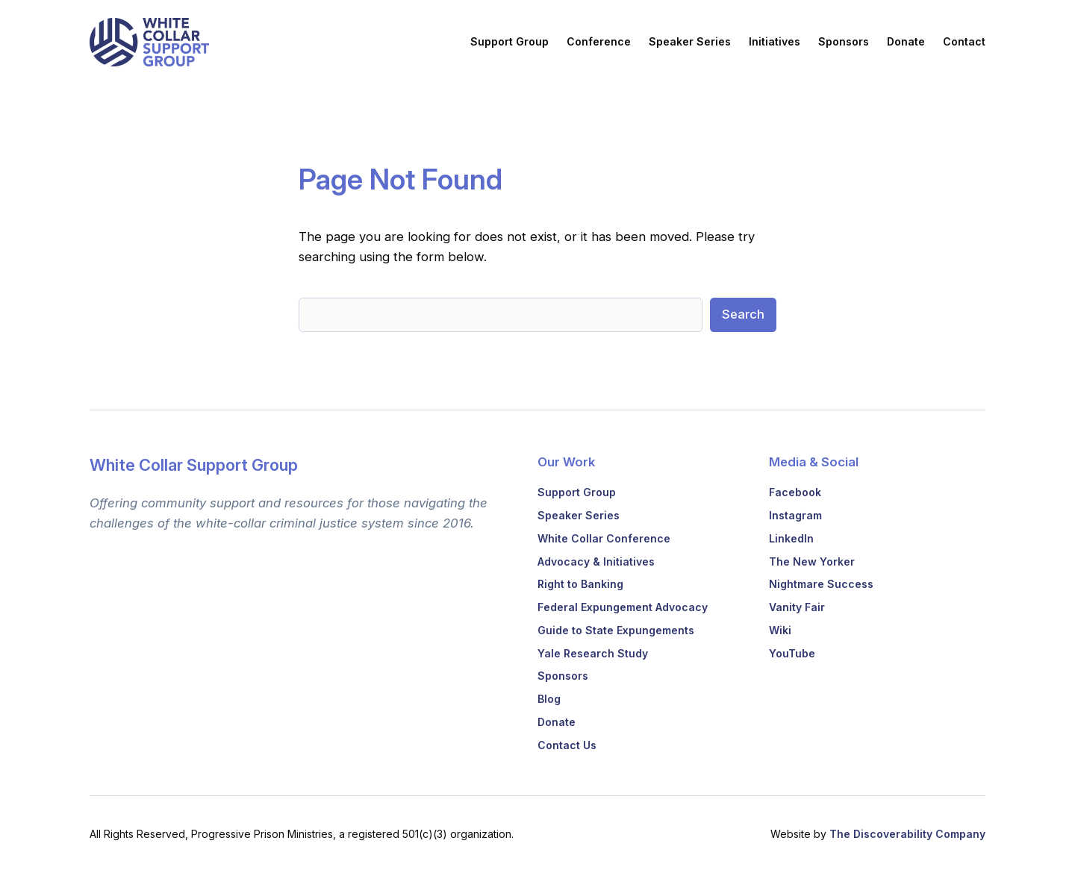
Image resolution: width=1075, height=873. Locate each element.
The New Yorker (812, 561)
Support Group (577, 492)
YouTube (792, 653)
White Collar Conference (604, 538)
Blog (549, 698)
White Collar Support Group (194, 465)
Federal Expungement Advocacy (623, 607)
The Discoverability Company (907, 833)
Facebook (795, 492)
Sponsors (563, 675)
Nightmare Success (821, 584)
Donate (557, 722)
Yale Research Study (593, 653)
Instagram (795, 515)
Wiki (780, 630)
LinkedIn (791, 538)
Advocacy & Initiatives (596, 561)
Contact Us (567, 745)
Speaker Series (579, 515)
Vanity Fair (797, 607)
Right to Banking (580, 584)
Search (743, 314)
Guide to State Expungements (616, 630)
